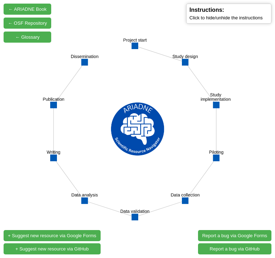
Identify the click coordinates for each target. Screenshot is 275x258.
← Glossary (27, 37)
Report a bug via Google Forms (234, 235)
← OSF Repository (27, 23)
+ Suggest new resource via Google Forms (52, 235)
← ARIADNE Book (27, 9)
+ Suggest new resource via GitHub (52, 249)
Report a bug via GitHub (235, 249)
